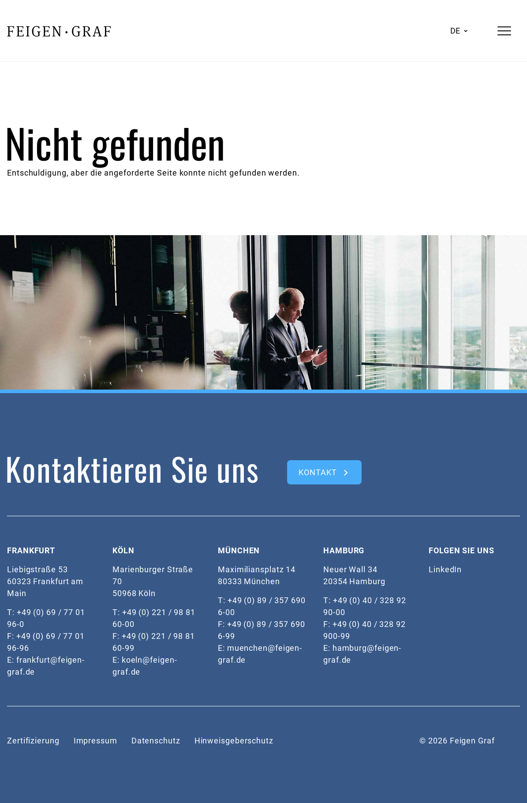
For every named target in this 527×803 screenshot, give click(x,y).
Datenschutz (155, 740)
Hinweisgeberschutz (233, 740)
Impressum (95, 740)
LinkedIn (445, 569)
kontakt (317, 472)
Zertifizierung (33, 740)
